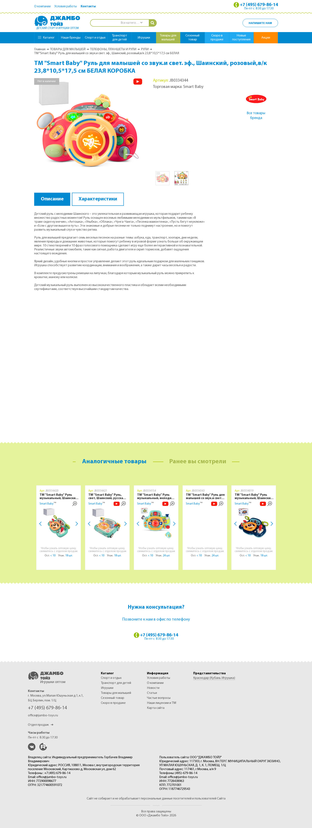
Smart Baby (47, 503)
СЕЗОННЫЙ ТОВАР (112, 698)
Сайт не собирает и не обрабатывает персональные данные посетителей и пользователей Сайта (156, 798)
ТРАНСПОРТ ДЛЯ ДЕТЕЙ (116, 683)
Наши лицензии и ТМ (161, 703)
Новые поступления (241, 37)
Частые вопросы (158, 698)
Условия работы (65, 6)
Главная (39, 49)
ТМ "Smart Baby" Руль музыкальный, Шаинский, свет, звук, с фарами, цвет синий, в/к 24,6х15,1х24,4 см (254, 496)
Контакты (88, 6)
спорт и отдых (95, 37)
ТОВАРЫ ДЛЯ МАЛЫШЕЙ (67, 49)
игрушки (144, 37)
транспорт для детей (119, 37)
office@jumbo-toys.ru (43, 715)
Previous (41, 524)
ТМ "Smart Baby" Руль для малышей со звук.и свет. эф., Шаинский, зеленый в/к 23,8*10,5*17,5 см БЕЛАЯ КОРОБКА (205, 496)
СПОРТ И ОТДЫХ (111, 678)
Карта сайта (155, 708)
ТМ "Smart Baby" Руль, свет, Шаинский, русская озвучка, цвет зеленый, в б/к (107, 496)
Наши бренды (70, 37)
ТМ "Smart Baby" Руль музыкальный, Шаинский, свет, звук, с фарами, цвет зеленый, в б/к (59, 496)
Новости (153, 688)
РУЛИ (145, 49)
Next (76, 524)
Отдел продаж (40, 725)
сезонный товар (192, 37)
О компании (42, 6)
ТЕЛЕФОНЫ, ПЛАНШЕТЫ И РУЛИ (113, 49)
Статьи (152, 693)
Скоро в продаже (217, 37)
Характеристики (98, 199)
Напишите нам (260, 23)
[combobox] (131, 23)
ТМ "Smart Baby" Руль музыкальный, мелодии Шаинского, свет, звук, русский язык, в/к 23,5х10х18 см (155, 496)
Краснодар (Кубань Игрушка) (214, 678)
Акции (265, 37)
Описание (52, 199)
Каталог (46, 37)
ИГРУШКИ (107, 688)
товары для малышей (168, 37)
